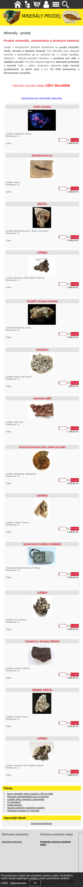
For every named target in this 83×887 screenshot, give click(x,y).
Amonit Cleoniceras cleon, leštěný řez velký (42, 447)
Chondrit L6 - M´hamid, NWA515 (42, 641)
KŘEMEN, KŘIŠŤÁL (42, 690)
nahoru (77, 881)
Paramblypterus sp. (42, 155)
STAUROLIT (42, 349)
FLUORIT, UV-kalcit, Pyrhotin (42, 301)
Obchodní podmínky (12, 841)
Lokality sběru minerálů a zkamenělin (25, 799)
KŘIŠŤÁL (42, 203)
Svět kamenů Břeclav (41, 823)
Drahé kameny (14, 805)
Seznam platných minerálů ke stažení (26, 807)
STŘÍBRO (42, 252)
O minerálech (14, 802)
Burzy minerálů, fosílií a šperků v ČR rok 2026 (30, 793)
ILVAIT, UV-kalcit (42, 106)
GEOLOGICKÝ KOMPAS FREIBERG (42, 544)
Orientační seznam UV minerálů (23, 810)
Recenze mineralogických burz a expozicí (28, 796)
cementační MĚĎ (42, 398)
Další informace (18, 883)
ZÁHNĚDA (42, 495)
